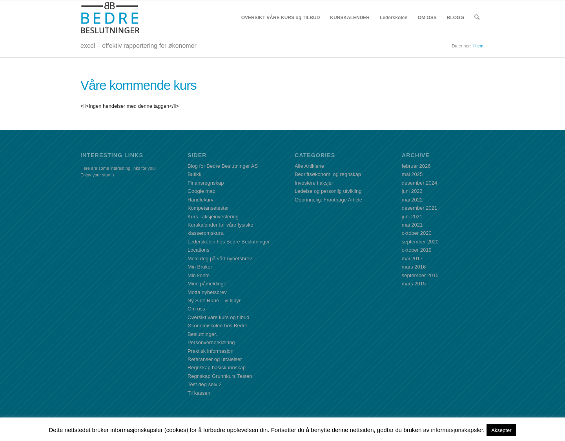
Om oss (196, 309)
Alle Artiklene (309, 166)
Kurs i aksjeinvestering (213, 217)
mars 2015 (414, 284)
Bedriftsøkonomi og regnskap (328, 174)
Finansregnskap (206, 183)
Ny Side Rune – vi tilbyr (214, 300)
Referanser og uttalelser (215, 359)
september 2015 (420, 275)
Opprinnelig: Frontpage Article (328, 200)
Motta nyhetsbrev (207, 292)
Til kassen (199, 393)
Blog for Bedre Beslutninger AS (223, 166)
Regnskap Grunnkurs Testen (220, 376)
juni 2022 (412, 191)
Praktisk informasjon (210, 351)
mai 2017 (412, 258)
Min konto (199, 275)
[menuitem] (280, 17)
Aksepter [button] (501, 430)
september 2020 (420, 242)
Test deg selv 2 (205, 384)
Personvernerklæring (211, 342)
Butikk (194, 174)
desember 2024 (419, 183)
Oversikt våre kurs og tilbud (219, 317)
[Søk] (477, 17)
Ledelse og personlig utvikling (328, 191)
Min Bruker (200, 267)
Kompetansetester (208, 208)
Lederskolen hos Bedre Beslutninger (229, 242)
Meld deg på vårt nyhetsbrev (220, 258)
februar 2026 (416, 166)
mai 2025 (412, 174)
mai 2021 (412, 225)
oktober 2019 (417, 250)
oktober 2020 (417, 233)
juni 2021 (412, 217)
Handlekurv (200, 200)
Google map (201, 191)
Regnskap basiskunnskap (217, 367)
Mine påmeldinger (208, 284)
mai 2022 (412, 200)
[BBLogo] (110, 17)
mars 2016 (414, 267)
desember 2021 (419, 208)
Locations (199, 250)
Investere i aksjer (314, 183)
